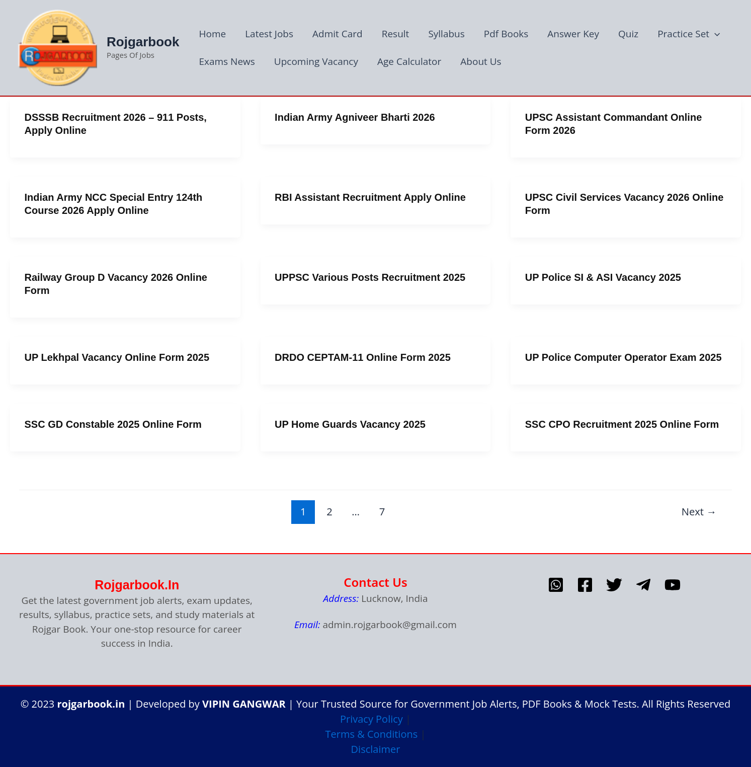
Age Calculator (409, 61)
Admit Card (337, 33)
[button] (714, 34)
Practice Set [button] (688, 34)
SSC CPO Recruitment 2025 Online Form (622, 424)
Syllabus (446, 33)
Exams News (227, 61)
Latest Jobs (269, 33)
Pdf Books (506, 33)
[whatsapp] (556, 585)
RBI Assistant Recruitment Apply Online (370, 197)
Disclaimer (375, 749)
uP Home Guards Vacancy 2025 (350, 424)
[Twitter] (614, 585)
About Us (480, 61)
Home (212, 33)
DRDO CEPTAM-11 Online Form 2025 (363, 357)
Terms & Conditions (371, 734)
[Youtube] (672, 585)
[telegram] (643, 585)
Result (395, 33)
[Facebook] (585, 585)
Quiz (628, 33)
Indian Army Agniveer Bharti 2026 (355, 117)
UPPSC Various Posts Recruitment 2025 (370, 277)
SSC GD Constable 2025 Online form (113, 424)
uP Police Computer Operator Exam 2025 (623, 357)
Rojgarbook (143, 41)
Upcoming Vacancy (316, 61)
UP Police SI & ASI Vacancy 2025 (603, 277)
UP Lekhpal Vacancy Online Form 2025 (117, 357)
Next (699, 511)
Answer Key (573, 33)
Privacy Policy (371, 719)
